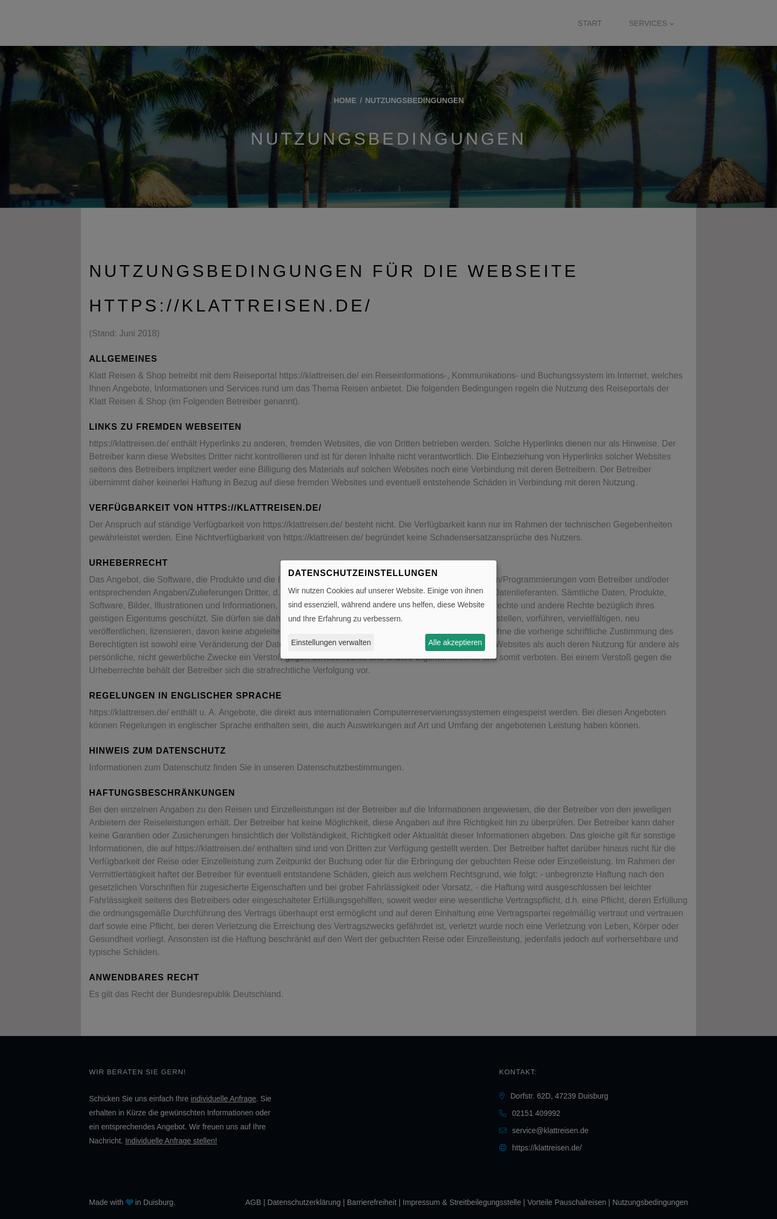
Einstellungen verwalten (331, 642)
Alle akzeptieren (455, 642)
